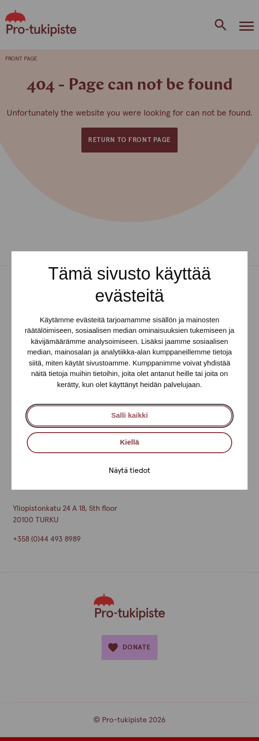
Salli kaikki (129, 415)
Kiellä (129, 442)
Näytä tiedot (129, 470)
